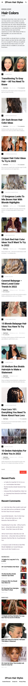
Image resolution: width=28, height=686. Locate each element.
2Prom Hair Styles (14, 2)
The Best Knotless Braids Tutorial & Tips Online (15, 487)
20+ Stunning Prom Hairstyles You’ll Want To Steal (15, 494)
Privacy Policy (22, 681)
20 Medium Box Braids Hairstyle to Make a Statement (12, 369)
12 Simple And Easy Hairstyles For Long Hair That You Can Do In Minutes (12, 616)
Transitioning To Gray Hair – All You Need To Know (12, 81)
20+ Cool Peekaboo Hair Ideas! (12, 484)
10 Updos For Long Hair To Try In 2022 (14, 482)
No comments (21, 88)
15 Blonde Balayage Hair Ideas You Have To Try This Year (13, 326)
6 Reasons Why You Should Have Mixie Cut (15, 491)
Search (3, 469)
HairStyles (5, 88)
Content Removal (6, 681)
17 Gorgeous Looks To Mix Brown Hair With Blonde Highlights (12, 199)
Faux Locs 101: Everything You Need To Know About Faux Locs (13, 412)
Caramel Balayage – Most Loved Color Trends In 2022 (11, 283)
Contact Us (14, 681)
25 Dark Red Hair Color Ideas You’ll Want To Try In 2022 (13, 242)
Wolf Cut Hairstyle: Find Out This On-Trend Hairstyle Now (13, 538)
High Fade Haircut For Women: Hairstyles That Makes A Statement (13, 640)
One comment (6, 291)
